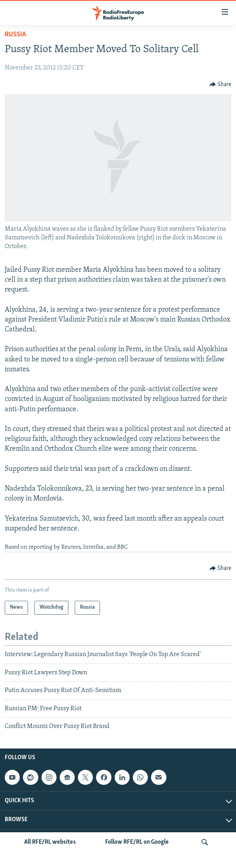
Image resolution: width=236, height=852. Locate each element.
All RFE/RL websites (50, 842)
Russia (15, 34)
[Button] (221, 84)
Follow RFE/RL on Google (137, 842)
